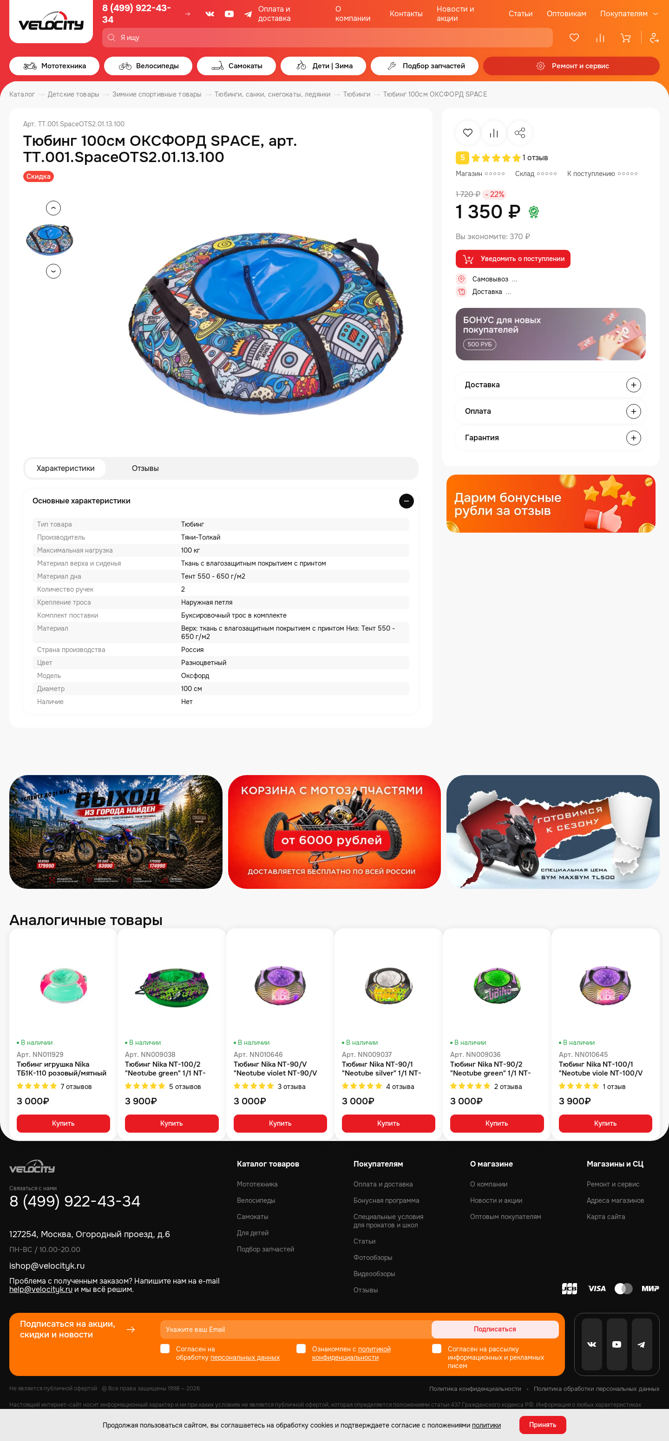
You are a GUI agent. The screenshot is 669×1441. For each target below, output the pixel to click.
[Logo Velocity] (51, 23)
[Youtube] (229, 14)
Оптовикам (566, 14)
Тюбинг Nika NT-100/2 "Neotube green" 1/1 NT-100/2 (165, 1069)
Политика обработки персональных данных (597, 1389)
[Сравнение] (600, 37)
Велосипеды (256, 1200)
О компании (353, 13)
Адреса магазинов (615, 1200)
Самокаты (253, 1217)
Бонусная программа (387, 1200)
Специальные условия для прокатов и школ (388, 1221)
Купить (63, 1124)
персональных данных (245, 1357)
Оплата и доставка (274, 13)
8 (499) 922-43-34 (136, 14)
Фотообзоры (373, 1257)
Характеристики (66, 468)
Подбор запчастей (265, 1249)
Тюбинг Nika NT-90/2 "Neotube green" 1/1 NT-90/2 (490, 1069)
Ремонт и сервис (613, 1184)
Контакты (406, 14)
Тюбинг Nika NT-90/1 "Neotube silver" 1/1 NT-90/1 (381, 1069)
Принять (543, 1425)
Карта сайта (606, 1217)
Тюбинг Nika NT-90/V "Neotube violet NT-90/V (275, 1069)
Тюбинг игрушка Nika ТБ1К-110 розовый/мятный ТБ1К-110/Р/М (61, 1069)
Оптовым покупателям (505, 1217)
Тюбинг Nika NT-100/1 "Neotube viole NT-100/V (601, 1069)
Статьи (521, 14)
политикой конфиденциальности (351, 1353)
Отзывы (145, 468)
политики (486, 1425)
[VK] (210, 14)
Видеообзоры (374, 1274)
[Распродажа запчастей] (116, 832)
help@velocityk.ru (40, 1289)
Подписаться (523, 1329)
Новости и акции (455, 13)
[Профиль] (650, 37)
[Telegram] (249, 14)
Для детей (253, 1233)
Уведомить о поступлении (513, 259)
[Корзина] (626, 37)
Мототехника (257, 1184)
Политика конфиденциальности (475, 1389)
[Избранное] (574, 37)
